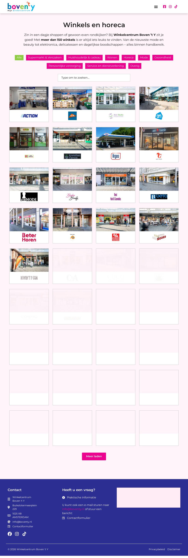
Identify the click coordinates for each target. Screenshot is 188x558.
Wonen (112, 58)
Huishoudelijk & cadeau (83, 58)
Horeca (130, 58)
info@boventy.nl (73, 511)
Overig (135, 67)
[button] (156, 6)
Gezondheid (166, 58)
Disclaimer (173, 551)
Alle (15, 58)
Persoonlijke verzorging (64, 67)
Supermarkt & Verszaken (43, 58)
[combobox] (94, 80)
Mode (146, 58)
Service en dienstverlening (105, 67)
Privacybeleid (157, 551)
